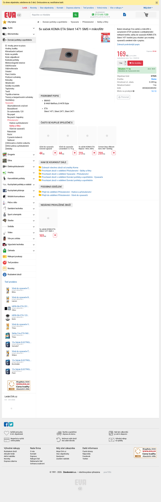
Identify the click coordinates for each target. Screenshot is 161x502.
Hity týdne (12, 22)
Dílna (21, 160)
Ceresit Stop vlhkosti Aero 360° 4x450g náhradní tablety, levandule (106, 150)
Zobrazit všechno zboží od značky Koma (60, 167)
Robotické (11, 131)
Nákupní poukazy (15, 256)
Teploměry (9, 89)
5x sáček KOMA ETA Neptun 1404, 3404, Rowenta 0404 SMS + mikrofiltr (87, 150)
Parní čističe (10, 74)
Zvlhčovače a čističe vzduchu (17, 143)
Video (21, 232)
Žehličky (8, 149)
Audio (21, 28)
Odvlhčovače (10, 66)
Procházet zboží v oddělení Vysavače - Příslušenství (65, 174)
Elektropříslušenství (21, 166)
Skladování (10, 83)
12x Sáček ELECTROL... (22, 342)
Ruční (9, 134)
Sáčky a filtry (15, 126)
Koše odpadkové (12, 57)
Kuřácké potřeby (12, 60)
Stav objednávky (47, 8)
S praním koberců (14, 137)
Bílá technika (21, 34)
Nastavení (60, 456)
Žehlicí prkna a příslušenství (17, 146)
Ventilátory (9, 100)
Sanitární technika (21, 208)
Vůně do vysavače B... (21, 297)
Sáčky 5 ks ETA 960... (21, 333)
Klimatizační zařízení (14, 51)
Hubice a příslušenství (18, 123)
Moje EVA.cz (61, 451)
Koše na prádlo (11, 54)
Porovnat (123, 97)
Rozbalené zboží (14, 274)
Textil (7, 91)
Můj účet (147, 8)
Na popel (11, 114)
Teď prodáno (88, 8)
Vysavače (9, 103)
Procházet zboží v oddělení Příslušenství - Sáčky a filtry (66, 170)
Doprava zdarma (73, 8)
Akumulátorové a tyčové (17, 106)
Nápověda (86, 454)
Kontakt (60, 8)
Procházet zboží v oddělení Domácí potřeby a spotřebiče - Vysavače (72, 177)
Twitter (85, 459)
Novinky (33, 8)
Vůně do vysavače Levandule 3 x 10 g (66, 148)
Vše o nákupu (115, 8)
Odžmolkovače (11, 68)
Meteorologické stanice (15, 63)
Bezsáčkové (12, 109)
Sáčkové (10, 140)
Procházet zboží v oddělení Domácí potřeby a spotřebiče (67, 180)
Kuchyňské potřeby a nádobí (21, 184)
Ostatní (8, 71)
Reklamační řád (36, 461)
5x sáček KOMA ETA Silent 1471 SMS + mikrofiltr (47, 231)
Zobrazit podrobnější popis (128, 44)
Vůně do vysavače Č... (21, 288)
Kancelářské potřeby (21, 178)
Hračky (21, 172)
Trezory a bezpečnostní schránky (19, 97)
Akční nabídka (9, 456)
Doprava (151, 51)
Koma (153, 79)
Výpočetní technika (21, 244)
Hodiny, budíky (11, 48)
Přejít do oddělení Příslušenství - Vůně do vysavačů (65, 195)
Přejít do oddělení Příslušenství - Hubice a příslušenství (66, 192)
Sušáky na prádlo (12, 86)
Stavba (21, 220)
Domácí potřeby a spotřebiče (21, 40)
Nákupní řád (35, 459)
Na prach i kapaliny (15, 117)
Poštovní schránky (13, 77)
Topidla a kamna (12, 94)
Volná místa (102, 8)
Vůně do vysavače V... (21, 324)
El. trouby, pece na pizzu (15, 46)
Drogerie (21, 154)
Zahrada (21, 250)
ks (120, 63)
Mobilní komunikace (21, 196)
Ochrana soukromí (37, 464)
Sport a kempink (21, 214)
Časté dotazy (88, 451)
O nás (32, 451)
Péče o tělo (21, 202)
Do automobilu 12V (15, 111)
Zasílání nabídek (62, 459)
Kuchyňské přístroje (21, 190)
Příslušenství (12, 120)
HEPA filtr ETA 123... (20, 315)
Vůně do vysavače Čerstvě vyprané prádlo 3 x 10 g (46, 149)
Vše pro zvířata (21, 238)
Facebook (86, 456)
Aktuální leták (9, 454)
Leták (24, 8)
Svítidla (21, 226)
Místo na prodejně (136, 91)
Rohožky (9, 80)
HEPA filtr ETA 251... (20, 306)
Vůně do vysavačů (17, 129)
